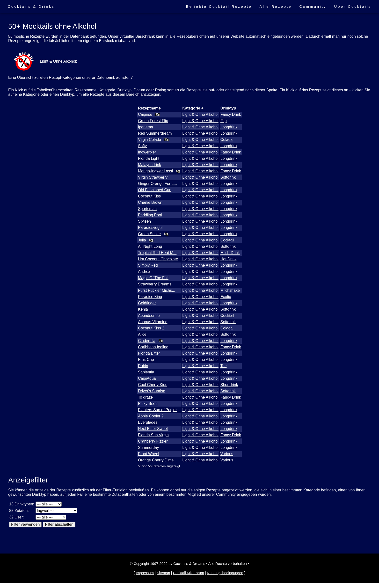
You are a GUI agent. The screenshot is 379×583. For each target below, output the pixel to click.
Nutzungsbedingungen (225, 573)
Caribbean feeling (153, 347)
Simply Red (148, 265)
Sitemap (163, 573)
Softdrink (228, 177)
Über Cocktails (352, 6)
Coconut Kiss (149, 196)
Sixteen (144, 221)
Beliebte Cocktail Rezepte (219, 6)
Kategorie (191, 108)
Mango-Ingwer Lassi (155, 171)
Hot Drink (228, 259)
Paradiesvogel (150, 228)
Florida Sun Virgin (153, 435)
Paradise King (150, 297)
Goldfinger (147, 303)
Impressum (145, 573)
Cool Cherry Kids (152, 385)
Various (226, 454)
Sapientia (146, 372)
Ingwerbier (147, 152)
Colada (226, 140)
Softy (142, 146)
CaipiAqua (147, 378)
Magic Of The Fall (153, 278)
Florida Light (148, 158)
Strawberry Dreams (154, 284)
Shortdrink (229, 385)
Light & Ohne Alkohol (200, 114)
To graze (145, 397)
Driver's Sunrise (151, 391)
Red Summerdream (155, 133)
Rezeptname (149, 108)
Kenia (143, 309)
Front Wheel (148, 454)
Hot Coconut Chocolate (158, 259)
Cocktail (227, 240)
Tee (223, 366)
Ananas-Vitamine (153, 322)
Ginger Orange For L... (157, 184)
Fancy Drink (230, 114)
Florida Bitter (149, 353)
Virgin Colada (149, 140)
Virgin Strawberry (153, 177)
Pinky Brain (148, 403)
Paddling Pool (150, 215)
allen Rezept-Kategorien (60, 77)
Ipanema (145, 127)
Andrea (144, 272)
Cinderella (146, 341)
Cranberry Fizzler (153, 441)
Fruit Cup (146, 359)
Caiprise (145, 114)
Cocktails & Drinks (31, 6)
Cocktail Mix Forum (188, 573)
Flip (223, 121)
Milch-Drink (230, 253)
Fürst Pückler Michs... (156, 290)
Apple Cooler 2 (151, 416)
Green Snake (149, 234)
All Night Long (150, 246)
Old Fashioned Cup (154, 190)
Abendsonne (149, 315)
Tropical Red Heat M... (157, 253)
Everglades (147, 422)
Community (313, 6)
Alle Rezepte (276, 6)
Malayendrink (149, 165)
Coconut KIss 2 (151, 328)
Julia (142, 240)
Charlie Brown (150, 202)
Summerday (148, 447)
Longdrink (228, 127)
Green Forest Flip (153, 121)
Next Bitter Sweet (153, 429)
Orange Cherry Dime (156, 460)
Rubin (143, 366)
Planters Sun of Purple (157, 410)
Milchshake (230, 290)
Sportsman (147, 209)
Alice (142, 334)
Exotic (225, 297)
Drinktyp (228, 108)
